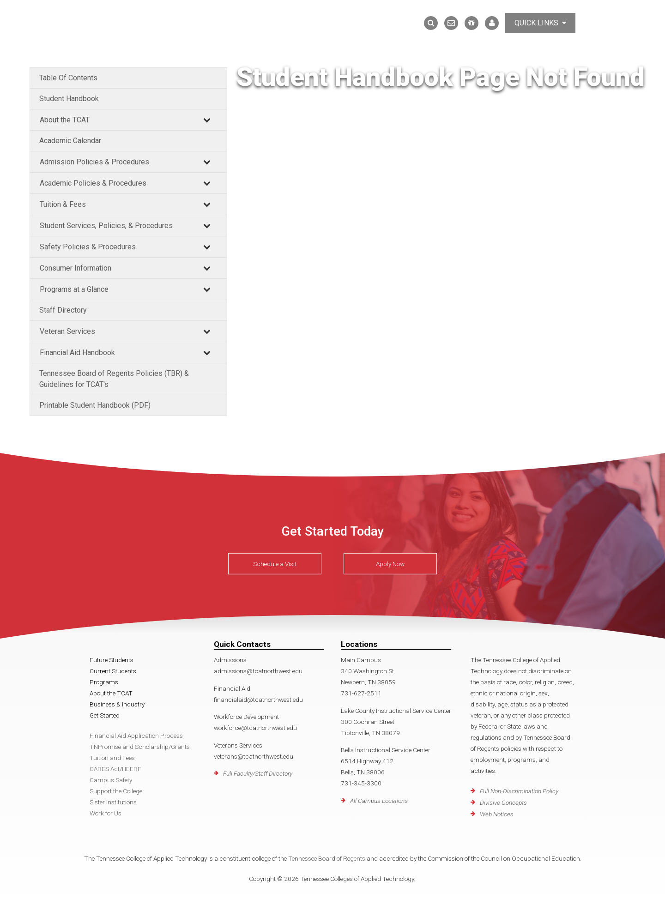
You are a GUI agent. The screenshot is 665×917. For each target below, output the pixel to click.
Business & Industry (117, 704)
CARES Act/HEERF (115, 768)
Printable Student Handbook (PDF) (95, 405)
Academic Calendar (70, 140)
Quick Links (540, 22)
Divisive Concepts (503, 802)
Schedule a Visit (274, 563)
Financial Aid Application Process (136, 735)
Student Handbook (69, 98)
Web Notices (497, 814)
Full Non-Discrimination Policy (519, 791)
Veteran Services (67, 331)
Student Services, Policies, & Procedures (106, 225)
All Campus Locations (379, 800)
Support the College (116, 791)
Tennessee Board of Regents (326, 858)
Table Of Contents (68, 77)
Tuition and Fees (112, 757)
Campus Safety (111, 780)
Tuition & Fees (63, 204)
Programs (104, 682)
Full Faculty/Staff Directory (257, 773)
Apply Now (390, 563)
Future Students (111, 660)
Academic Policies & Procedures (93, 183)
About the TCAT (65, 119)
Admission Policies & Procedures (94, 161)
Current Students (113, 671)
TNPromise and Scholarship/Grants (140, 746)
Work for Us (105, 813)
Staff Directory (63, 310)
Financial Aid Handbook (77, 352)
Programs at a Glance (74, 289)
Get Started (105, 715)
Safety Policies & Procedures (88, 246)
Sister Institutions (113, 802)
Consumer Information (75, 268)
